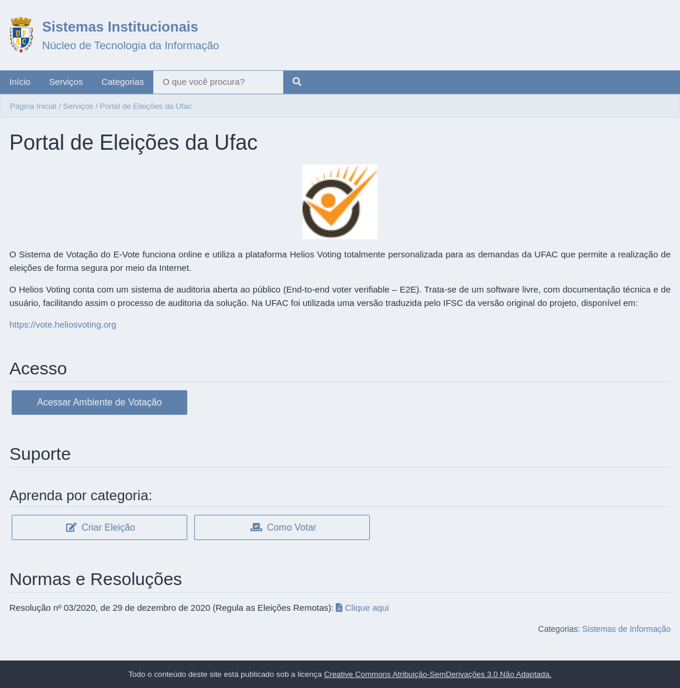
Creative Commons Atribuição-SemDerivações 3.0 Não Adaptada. (438, 674)
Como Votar (283, 527)
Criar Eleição (100, 527)
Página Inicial (33, 106)
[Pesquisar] (297, 82)
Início (19, 82)
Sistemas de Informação (626, 629)
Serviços (66, 82)
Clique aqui (362, 608)
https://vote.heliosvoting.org (62, 324)
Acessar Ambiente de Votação (99, 402)
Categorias (122, 82)
